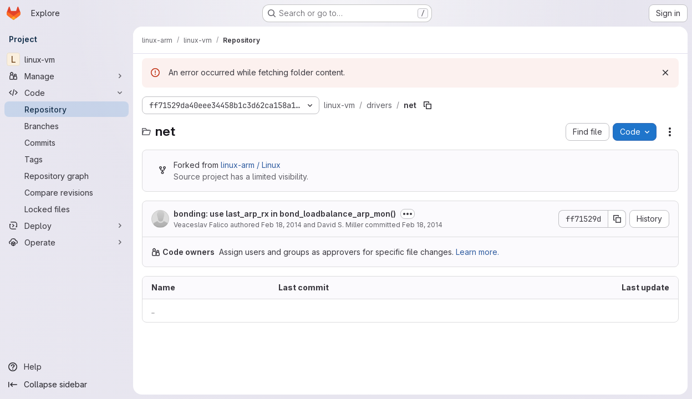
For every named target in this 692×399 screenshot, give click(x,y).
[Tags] (66, 159)
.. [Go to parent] (153, 310)
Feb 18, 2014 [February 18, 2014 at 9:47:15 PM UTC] (422, 225)
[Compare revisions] (66, 192)
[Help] (66, 367)
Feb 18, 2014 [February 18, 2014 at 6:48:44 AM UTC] (281, 225)
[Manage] (66, 76)
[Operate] (66, 242)
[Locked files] (66, 209)
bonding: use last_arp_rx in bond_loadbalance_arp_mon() (285, 213)
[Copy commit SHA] (617, 219)
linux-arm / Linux (251, 165)
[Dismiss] (665, 72)
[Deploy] (66, 225)
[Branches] (66, 126)
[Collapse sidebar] (66, 384)
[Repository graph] (66, 175)
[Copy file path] (427, 105)
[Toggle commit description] (407, 214)
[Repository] (66, 109)
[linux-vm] (66, 59)
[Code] (66, 92)
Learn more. (477, 252)
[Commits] (66, 142)
